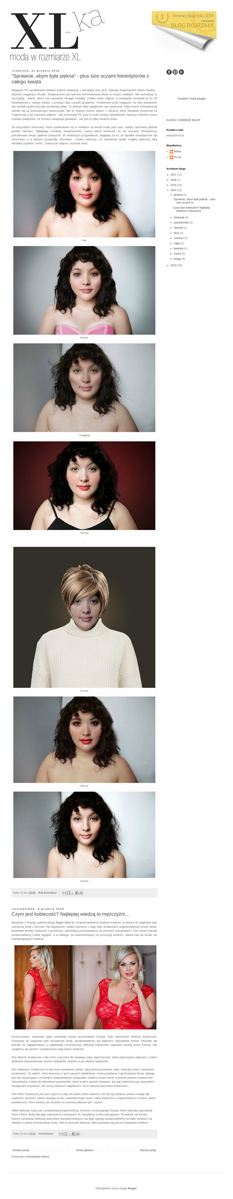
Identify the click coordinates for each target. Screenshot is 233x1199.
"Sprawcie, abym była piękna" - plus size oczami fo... (194, 201)
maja (177, 243)
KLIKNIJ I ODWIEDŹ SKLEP (183, 120)
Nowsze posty (21, 1150)
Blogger (132, 1188)
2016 (174, 180)
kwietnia (179, 248)
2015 (174, 185)
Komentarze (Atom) (37, 1156)
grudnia (178, 194)
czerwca (179, 238)
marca (178, 253)
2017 (174, 174)
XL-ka (177, 157)
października (182, 222)
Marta (177, 151)
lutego (178, 258)
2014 (174, 190)
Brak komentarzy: (48, 892)
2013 (174, 265)
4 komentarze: (46, 1133)
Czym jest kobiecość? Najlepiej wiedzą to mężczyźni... (70, 914)
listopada (179, 217)
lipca (177, 233)
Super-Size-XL (65, 922)
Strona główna (84, 1150)
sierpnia (179, 227)
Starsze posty (148, 1150)
